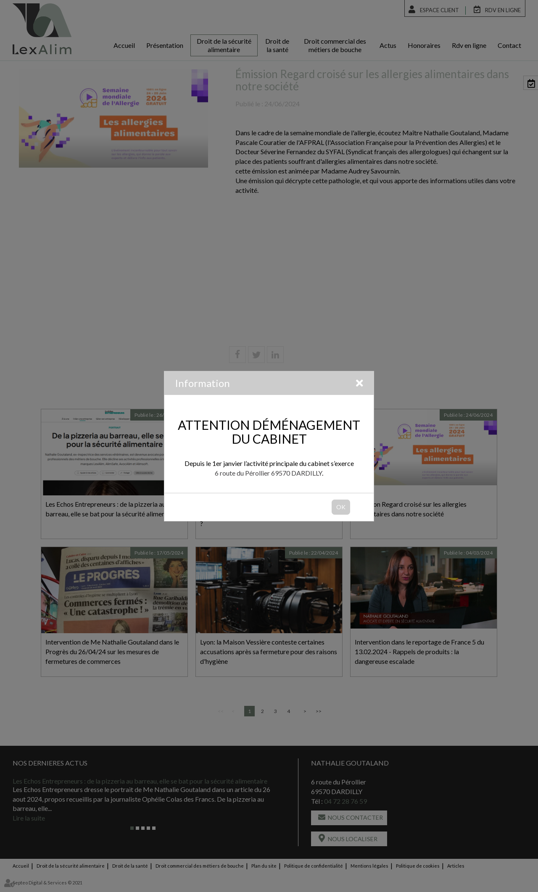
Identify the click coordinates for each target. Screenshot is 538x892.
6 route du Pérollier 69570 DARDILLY (268, 473)
